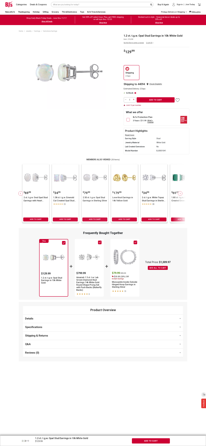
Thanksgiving (24, 12)
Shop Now (103, 23)
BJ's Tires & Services (96, 12)
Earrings (37, 31)
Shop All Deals (47, 21)
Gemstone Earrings (50, 31)
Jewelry (29, 31)
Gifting (45, 12)
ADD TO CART (155, 100)
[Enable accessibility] (203, 394)
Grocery (55, 12)
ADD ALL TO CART (157, 268)
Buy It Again (163, 4)
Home (21, 31)
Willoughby (196, 12)
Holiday (36, 12)
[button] (155, 84)
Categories (21, 4)
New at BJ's (10, 12)
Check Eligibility (155, 84)
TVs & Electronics (69, 12)
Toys (82, 12)
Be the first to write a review (134, 43)
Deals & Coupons (38, 4)
